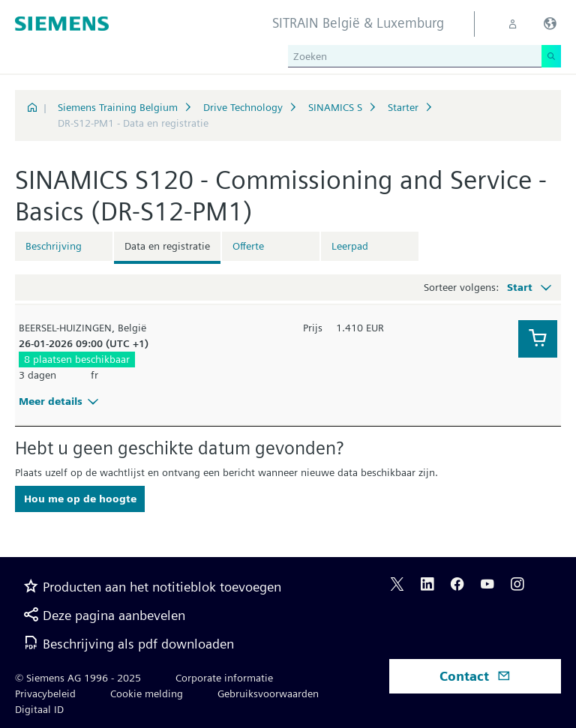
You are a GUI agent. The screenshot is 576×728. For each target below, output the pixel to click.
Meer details (61, 401)
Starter (403, 107)
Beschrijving (54, 246)
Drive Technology (243, 107)
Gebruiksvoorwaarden (268, 694)
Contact (475, 676)
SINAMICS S (335, 107)
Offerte (248, 246)
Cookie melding (146, 694)
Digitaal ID (39, 709)
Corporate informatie (224, 678)
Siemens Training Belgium (118, 107)
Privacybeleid (45, 694)
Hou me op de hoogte (80, 499)
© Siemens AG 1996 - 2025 (78, 678)
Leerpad (350, 246)
